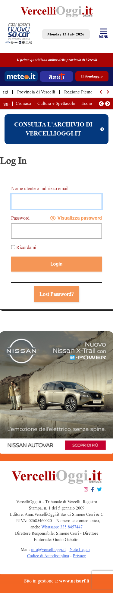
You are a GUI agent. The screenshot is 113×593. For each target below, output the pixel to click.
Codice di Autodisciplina (48, 556)
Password (20, 217)
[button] (101, 92)
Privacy (79, 556)
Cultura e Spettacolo (56, 103)
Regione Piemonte (81, 92)
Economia (90, 103)
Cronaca (23, 103)
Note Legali (80, 549)
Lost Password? (56, 294)
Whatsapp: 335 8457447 (62, 527)
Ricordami (23, 247)
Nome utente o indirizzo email (39, 188)
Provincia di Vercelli (36, 92)
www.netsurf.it (74, 580)
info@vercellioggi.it (48, 549)
